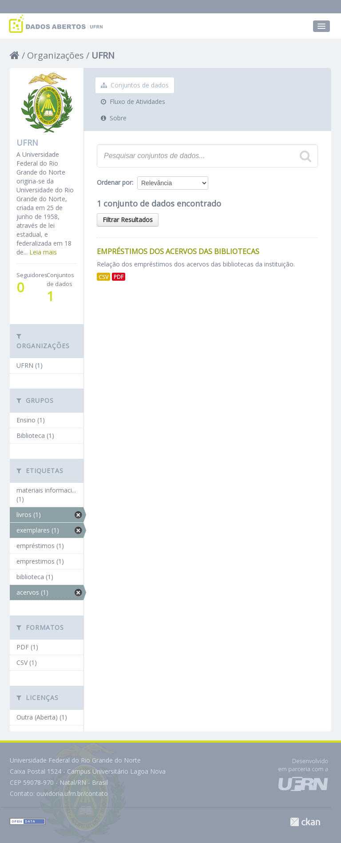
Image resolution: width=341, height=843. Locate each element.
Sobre (114, 118)
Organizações (55, 55)
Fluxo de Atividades (133, 101)
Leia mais (43, 252)
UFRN (103, 55)
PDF (118, 276)
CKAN (305, 822)
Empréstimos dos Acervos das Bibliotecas (178, 251)
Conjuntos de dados (135, 85)
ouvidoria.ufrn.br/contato (72, 793)
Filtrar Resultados (128, 219)
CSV (103, 276)
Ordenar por (114, 182)
